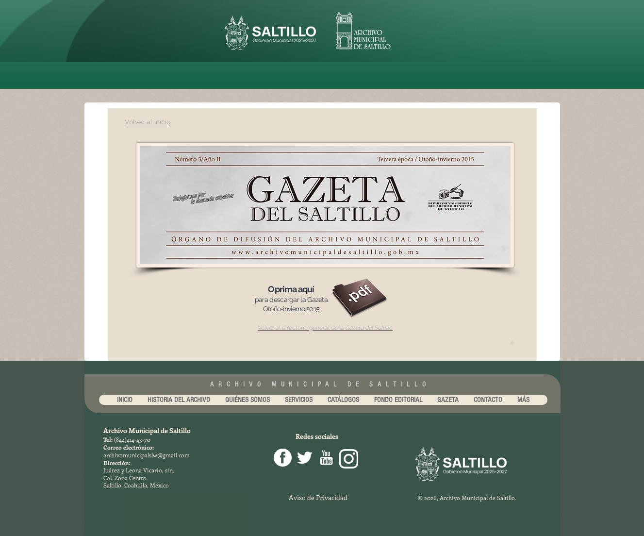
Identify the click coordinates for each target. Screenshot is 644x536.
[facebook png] (283, 458)
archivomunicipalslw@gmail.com (146, 455)
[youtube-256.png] (326, 458)
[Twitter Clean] (305, 458)
